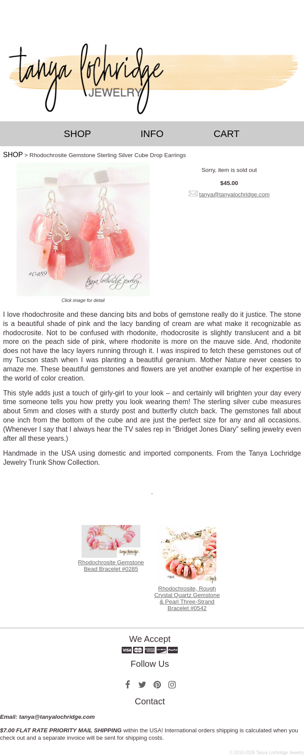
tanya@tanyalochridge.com (234, 194)
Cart (227, 133)
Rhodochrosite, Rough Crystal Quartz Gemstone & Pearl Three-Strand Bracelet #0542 (187, 598)
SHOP (13, 154)
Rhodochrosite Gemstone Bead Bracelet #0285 (111, 565)
